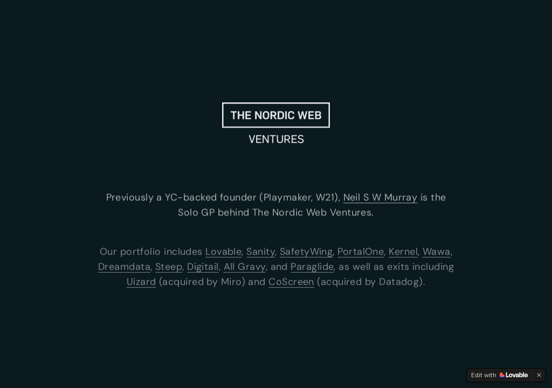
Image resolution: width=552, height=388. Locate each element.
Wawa (437, 252)
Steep (168, 267)
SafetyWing (306, 252)
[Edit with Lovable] (499, 375)
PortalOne (360, 252)
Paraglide (312, 267)
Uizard (141, 282)
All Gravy (245, 267)
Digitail (203, 267)
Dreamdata (124, 267)
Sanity (260, 252)
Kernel (403, 252)
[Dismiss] (539, 375)
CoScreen (291, 282)
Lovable (223, 252)
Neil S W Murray (380, 197)
